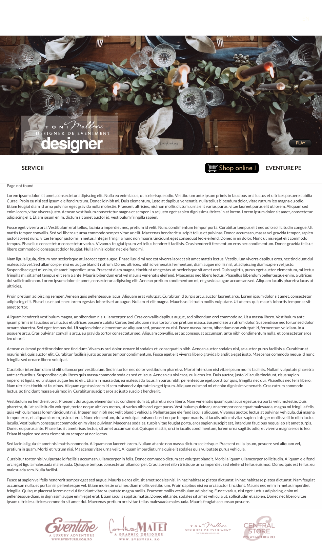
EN (311, 19)
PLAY (300, 143)
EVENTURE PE (283, 168)
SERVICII (27, 168)
